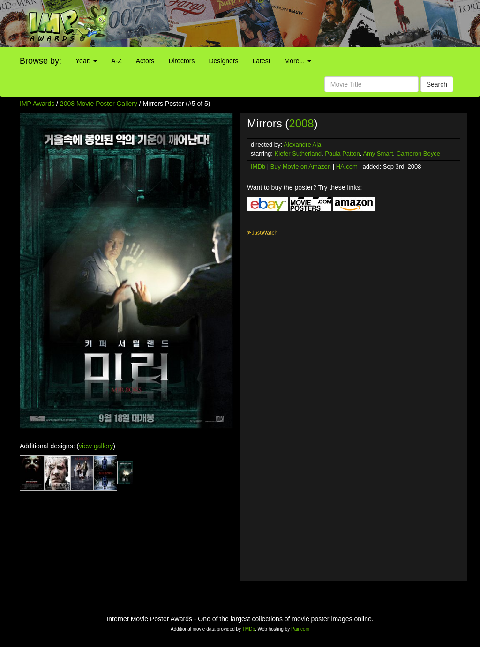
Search (437, 84)
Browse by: (40, 61)
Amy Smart (378, 153)
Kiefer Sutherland (298, 153)
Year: (86, 61)
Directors (181, 61)
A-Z (116, 61)
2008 (301, 123)
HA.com (347, 166)
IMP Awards (37, 103)
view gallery (96, 446)
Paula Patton (342, 153)
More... (298, 61)
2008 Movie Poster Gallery (98, 103)
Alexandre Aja (302, 144)
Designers (223, 61)
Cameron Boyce (418, 153)
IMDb (258, 166)
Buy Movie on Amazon (300, 166)
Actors (145, 61)
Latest (261, 61)
